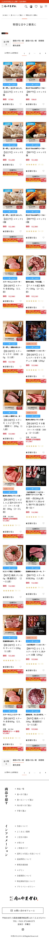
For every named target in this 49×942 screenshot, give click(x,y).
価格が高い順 (31, 40)
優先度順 (16, 45)
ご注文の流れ (22, 838)
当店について (22, 827)
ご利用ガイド (22, 850)
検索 (25, 6)
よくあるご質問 (23, 832)
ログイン (20, 872)
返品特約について (24, 861)
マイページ (30, 6)
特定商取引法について (26, 884)
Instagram (23, 933)
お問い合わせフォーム (24, 914)
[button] (45, 53)
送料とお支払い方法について (29, 855)
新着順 (41, 40)
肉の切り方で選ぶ (24, 806)
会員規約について (24, 878)
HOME (5, 15)
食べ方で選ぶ (22, 794)
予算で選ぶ (21, 811)
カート (41, 6)
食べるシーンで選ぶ (17, 15)
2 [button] (29, 53)
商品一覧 (20, 789)
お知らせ (20, 844)
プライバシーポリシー (26, 889)
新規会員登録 (22, 867)
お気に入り (35, 6)
